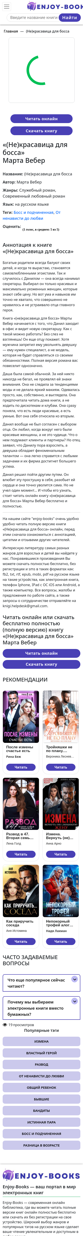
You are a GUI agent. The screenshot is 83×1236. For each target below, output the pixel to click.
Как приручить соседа (19, 923)
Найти (69, 17)
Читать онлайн (41, 118)
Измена (41, 1041)
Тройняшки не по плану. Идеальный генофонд (59, 749)
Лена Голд (13, 843)
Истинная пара (41, 1122)
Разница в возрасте (41, 1145)
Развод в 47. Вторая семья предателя (19, 836)
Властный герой (41, 1053)
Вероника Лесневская (60, 756)
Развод (41, 1064)
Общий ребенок (41, 1087)
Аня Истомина (16, 930)
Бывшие (41, 1099)
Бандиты (41, 1110)
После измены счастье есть (19, 749)
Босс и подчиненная (34, 212)
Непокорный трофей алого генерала (59, 923)
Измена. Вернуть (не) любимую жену (60, 836)
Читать (21, 767)
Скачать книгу (41, 130)
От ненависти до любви (41, 1076)
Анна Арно (53, 843)
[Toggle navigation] (6, 6)
